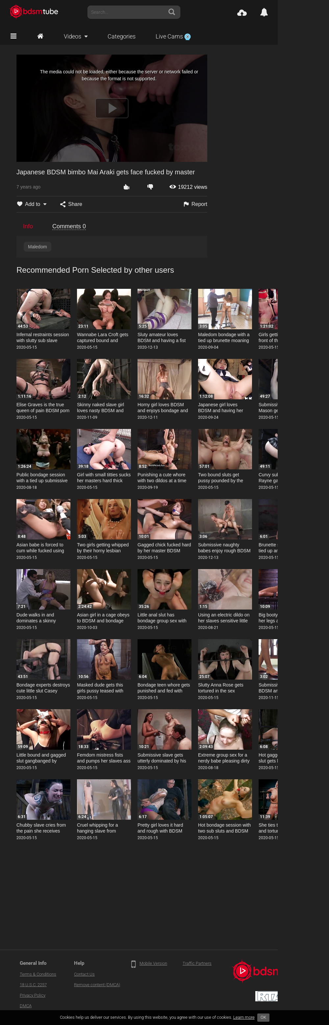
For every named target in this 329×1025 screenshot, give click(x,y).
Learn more (244, 1017)
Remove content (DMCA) (97, 984)
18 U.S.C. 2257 (33, 984)
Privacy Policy (32, 995)
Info (28, 226)
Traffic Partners (197, 963)
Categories (122, 36)
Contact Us (84, 974)
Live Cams (173, 36)
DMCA (26, 1005)
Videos (72, 36)
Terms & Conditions (38, 974)
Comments (69, 226)
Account (305, 12)
